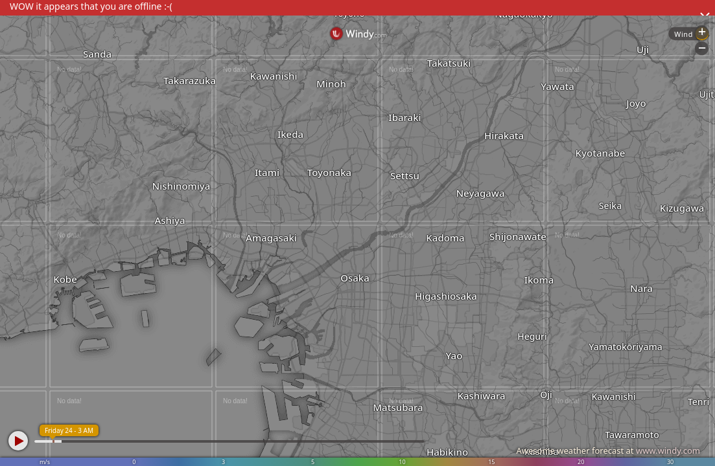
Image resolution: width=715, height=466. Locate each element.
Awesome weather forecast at (608, 450)
